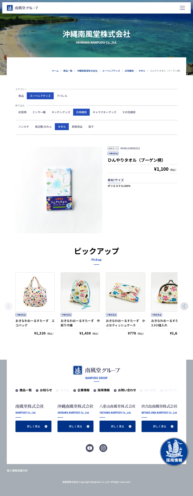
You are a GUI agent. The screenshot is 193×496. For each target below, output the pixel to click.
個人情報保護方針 (17, 470)
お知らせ (46, 390)
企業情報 (83, 390)
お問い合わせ (127, 390)
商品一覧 (26, 390)
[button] (184, 306)
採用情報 (104, 390)
